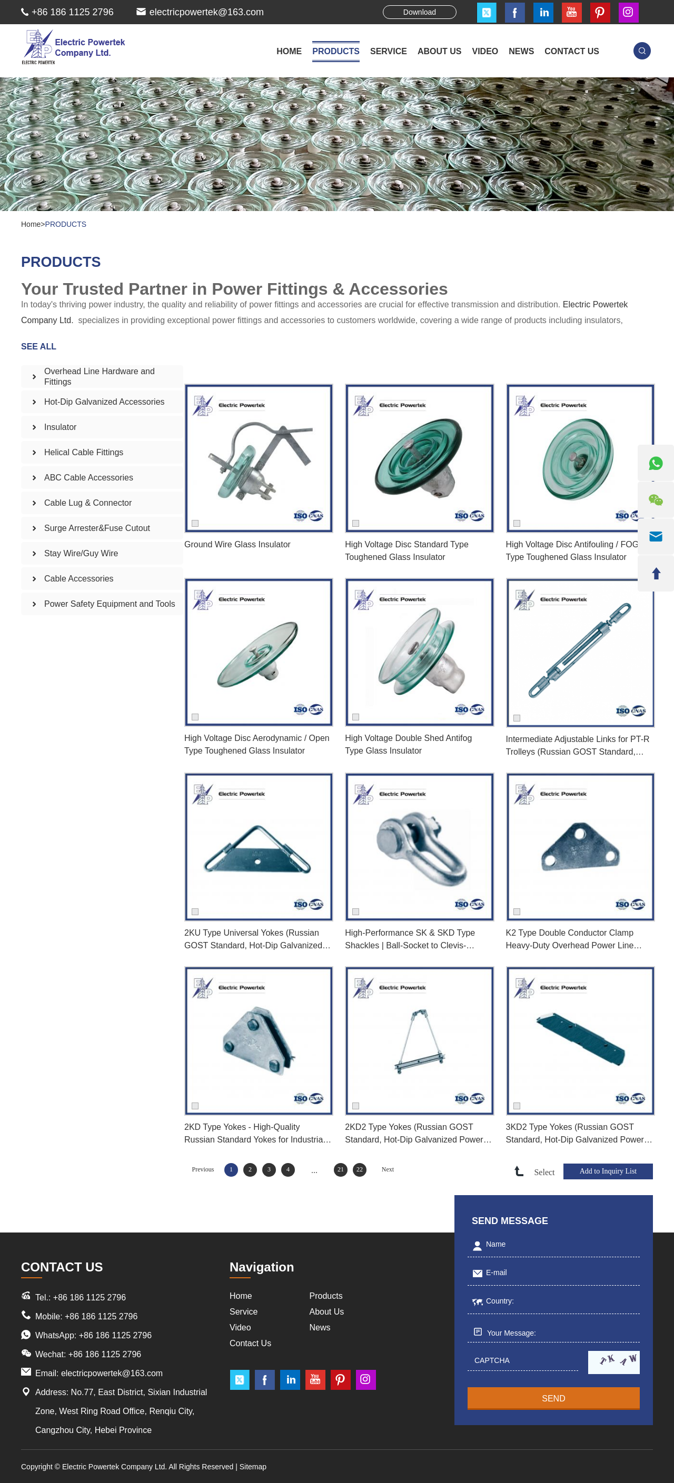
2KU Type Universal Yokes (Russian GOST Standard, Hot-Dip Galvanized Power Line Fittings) (253, 940)
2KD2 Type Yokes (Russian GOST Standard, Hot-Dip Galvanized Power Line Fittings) (414, 1134)
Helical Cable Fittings (83, 452)
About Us (327, 1311)
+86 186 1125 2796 (115, 1335)
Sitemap (253, 1466)
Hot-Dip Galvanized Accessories (104, 401)
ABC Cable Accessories (88, 477)
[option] (337, 144)
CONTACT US (571, 51)
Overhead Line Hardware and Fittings (99, 376)
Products (326, 1295)
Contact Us (250, 1343)
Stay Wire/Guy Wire (81, 553)
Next (388, 1169)
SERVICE (388, 51)
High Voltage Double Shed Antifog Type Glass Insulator (408, 744)
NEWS (521, 51)
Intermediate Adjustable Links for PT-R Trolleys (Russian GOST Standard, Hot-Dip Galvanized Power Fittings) (578, 746)
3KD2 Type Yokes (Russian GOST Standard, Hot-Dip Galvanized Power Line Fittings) (575, 1134)
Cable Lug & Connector (88, 502)
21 (341, 1169)
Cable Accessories (79, 578)
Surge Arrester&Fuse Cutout (97, 528)
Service (243, 1311)
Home (289, 51)
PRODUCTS (336, 51)
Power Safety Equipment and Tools (109, 603)
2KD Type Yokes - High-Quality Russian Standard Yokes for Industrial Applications (254, 1134)
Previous (203, 1169)
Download (419, 12)
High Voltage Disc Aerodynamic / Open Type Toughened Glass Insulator (257, 744)
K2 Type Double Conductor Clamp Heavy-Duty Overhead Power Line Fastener (570, 940)
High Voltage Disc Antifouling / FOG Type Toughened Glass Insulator (572, 551)
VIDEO (485, 51)
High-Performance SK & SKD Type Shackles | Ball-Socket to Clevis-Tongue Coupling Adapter (410, 940)
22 (359, 1169)
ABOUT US (440, 51)
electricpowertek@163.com (207, 12)
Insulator (60, 427)
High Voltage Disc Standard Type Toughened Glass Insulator (407, 551)
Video (240, 1327)
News (320, 1327)
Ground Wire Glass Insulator (237, 544)
